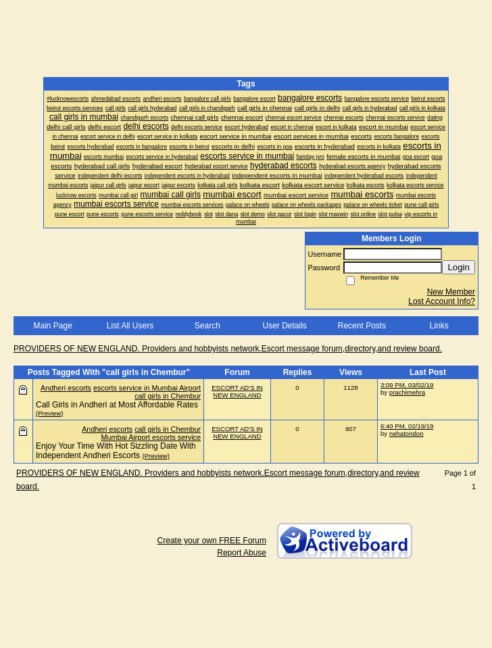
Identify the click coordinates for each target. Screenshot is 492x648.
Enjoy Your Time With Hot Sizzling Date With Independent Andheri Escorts (116, 450)
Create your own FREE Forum (211, 540)
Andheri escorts (66, 388)
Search (207, 325)
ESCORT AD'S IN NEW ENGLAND (237, 391)
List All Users (130, 325)
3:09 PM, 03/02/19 (406, 385)
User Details (284, 325)
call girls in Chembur (167, 396)
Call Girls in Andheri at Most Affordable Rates (117, 404)
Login (458, 267)
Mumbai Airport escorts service (151, 437)
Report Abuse (241, 552)
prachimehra (407, 392)
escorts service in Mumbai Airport (147, 388)
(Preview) (50, 413)
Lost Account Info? (441, 301)
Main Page (52, 325)
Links (439, 325)
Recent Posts (362, 325)
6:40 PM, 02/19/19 (406, 426)
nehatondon (406, 433)
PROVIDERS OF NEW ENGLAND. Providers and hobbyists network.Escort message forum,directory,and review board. (228, 348)
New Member (451, 292)
